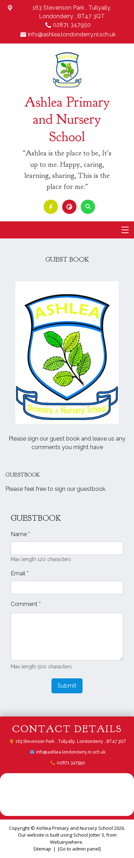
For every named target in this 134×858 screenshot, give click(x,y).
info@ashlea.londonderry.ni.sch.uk (72, 34)
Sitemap (42, 849)
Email (20, 573)
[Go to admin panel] (79, 849)
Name (20, 534)
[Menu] (125, 229)
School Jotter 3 (88, 835)
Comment (26, 604)
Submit (67, 685)
